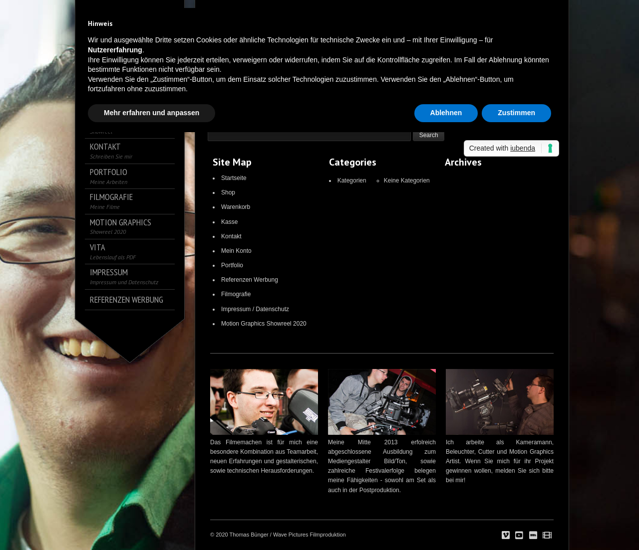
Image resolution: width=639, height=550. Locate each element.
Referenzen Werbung (249, 279)
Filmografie (236, 294)
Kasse (229, 221)
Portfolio (232, 265)
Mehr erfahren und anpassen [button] (151, 113)
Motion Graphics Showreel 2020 (264, 323)
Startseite (234, 178)
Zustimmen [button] (516, 113)
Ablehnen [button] (446, 113)
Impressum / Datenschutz (255, 309)
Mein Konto (236, 250)
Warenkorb (235, 206)
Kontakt (231, 236)
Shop (228, 192)
